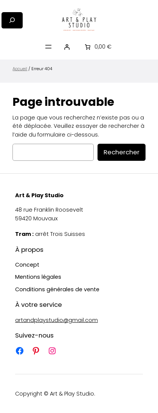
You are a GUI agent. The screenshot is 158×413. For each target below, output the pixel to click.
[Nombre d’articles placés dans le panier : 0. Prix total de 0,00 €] (97, 46)
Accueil (19, 69)
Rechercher (121, 152)
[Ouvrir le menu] (48, 46)
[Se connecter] (67, 46)
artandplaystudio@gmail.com (56, 320)
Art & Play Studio (39, 195)
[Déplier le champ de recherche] (12, 20)
